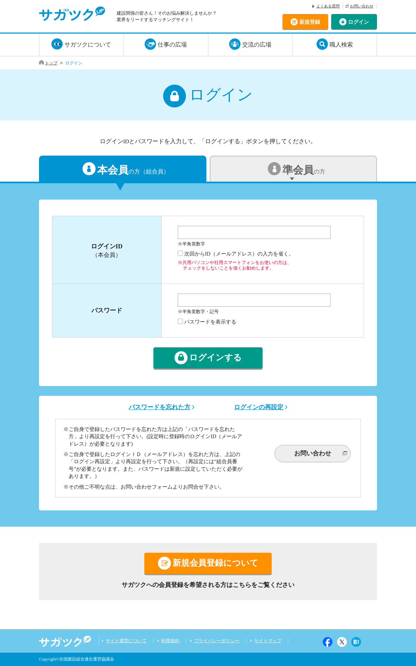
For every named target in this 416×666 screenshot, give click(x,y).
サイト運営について (126, 640)
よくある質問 (328, 6)
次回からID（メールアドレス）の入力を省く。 (239, 254)
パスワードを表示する (210, 322)
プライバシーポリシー (217, 640)
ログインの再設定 (258, 407)
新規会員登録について (215, 563)
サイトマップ (267, 640)
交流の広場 (256, 44)
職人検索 (341, 44)
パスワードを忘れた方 (159, 407)
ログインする (215, 358)
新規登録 (309, 21)
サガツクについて (87, 44)
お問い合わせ (361, 6)
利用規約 (170, 640)
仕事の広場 (172, 44)
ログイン (358, 21)
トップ (51, 63)
